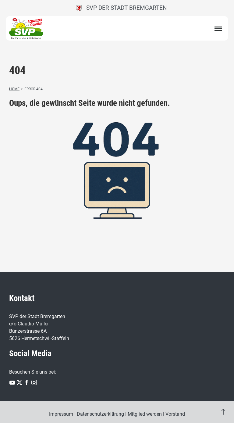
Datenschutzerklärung (100, 414)
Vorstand (175, 414)
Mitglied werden (145, 414)
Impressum (61, 414)
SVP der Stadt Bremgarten (121, 7)
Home (14, 89)
